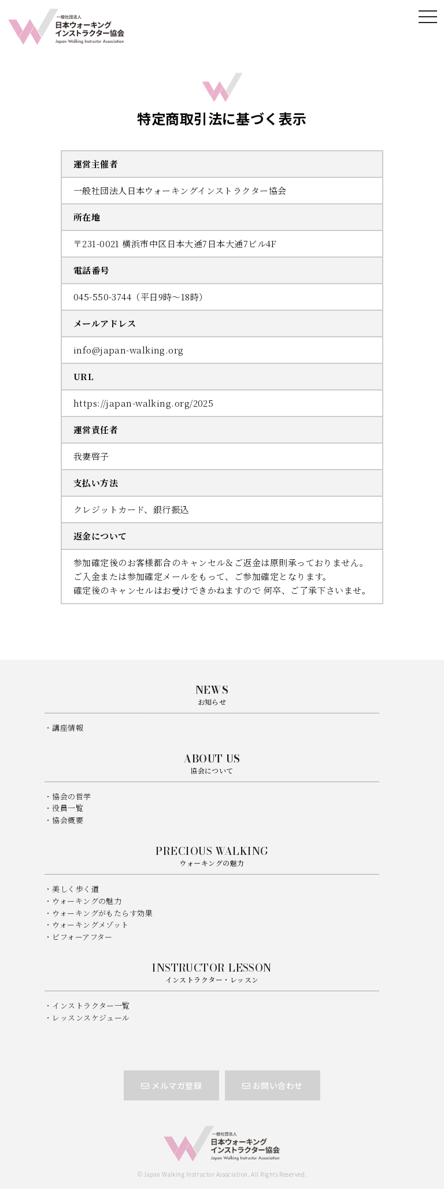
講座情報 (67, 727)
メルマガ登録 (171, 1085)
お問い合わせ (272, 1085)
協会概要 (67, 819)
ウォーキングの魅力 (86, 900)
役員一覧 (67, 807)
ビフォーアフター (82, 936)
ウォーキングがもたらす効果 (102, 912)
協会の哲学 (71, 796)
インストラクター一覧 (91, 1005)
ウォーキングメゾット (90, 924)
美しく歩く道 (75, 888)
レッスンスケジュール (91, 1017)
